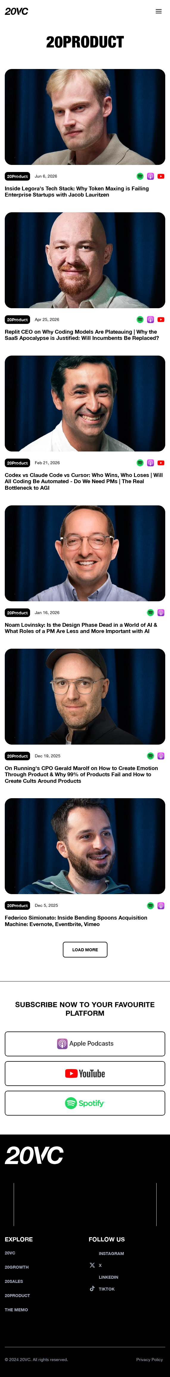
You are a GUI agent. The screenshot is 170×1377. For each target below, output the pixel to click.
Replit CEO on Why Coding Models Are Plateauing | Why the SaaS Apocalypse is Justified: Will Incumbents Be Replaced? (82, 334)
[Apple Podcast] (150, 176)
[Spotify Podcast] (140, 176)
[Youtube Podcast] (161, 176)
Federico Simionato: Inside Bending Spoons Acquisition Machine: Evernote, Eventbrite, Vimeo (77, 920)
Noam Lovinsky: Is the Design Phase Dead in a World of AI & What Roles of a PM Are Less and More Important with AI (82, 627)
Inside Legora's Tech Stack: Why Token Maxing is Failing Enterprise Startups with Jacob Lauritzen (77, 191)
